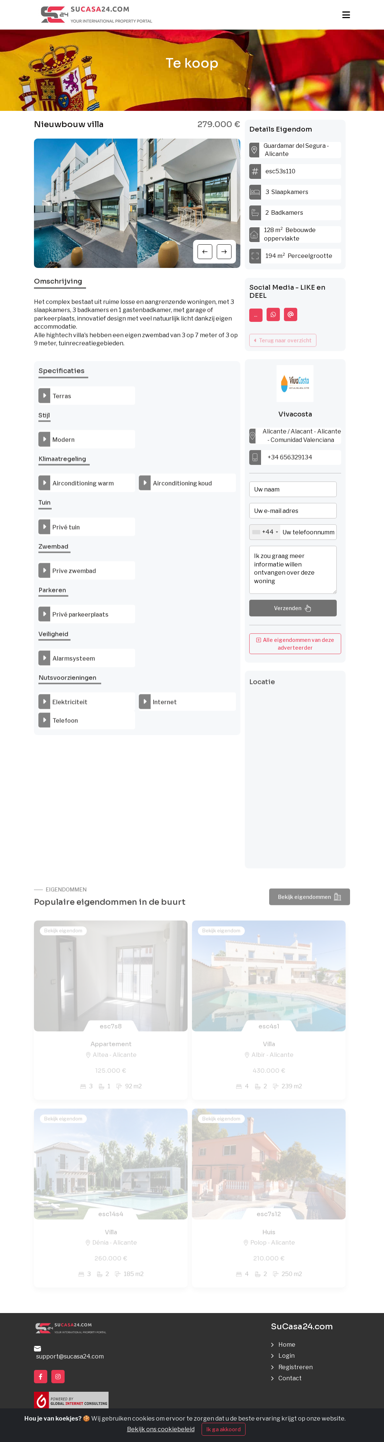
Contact (290, 1378)
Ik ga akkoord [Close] (223, 1429)
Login (286, 1355)
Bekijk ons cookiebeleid (161, 1429)
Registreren (295, 1367)
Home (286, 1344)
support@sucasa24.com (69, 1353)
